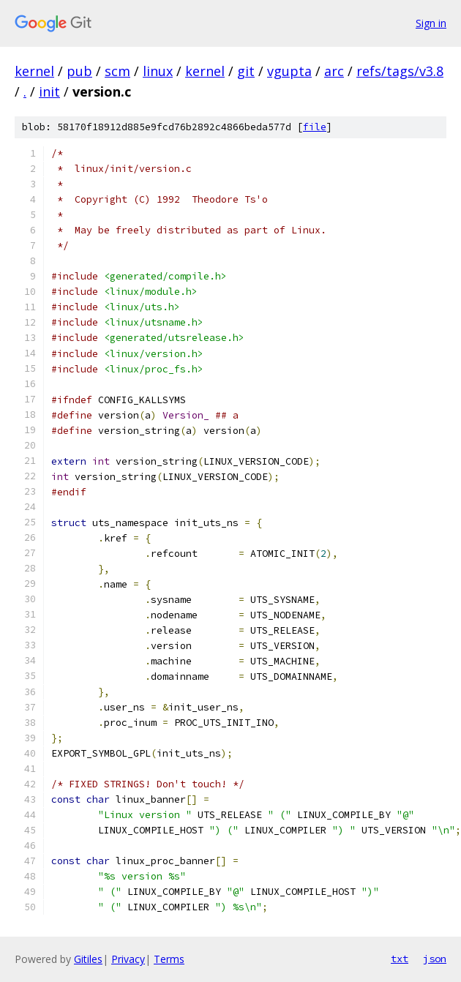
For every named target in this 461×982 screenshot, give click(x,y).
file (314, 127)
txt (399, 958)
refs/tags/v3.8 (399, 71)
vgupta (289, 71)
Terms (169, 959)
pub (79, 71)
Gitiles (88, 959)
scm (117, 71)
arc (334, 71)
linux (158, 71)
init (49, 91)
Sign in (431, 23)
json (434, 958)
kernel (34, 71)
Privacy (128, 959)
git (246, 71)
